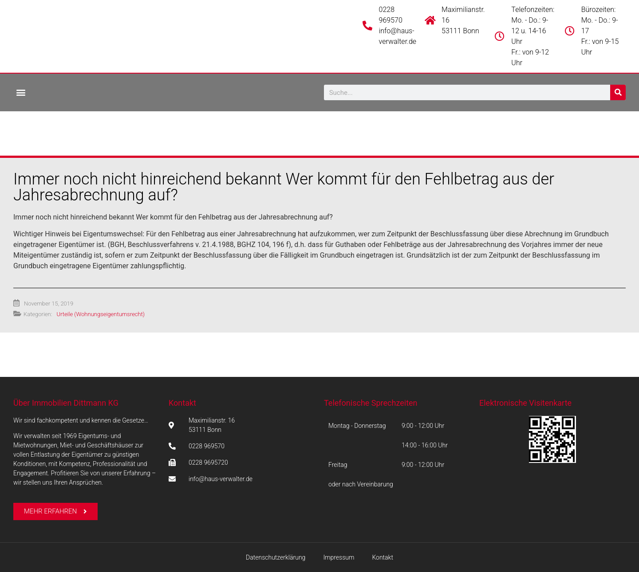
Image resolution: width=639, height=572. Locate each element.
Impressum (338, 557)
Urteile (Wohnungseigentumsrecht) (100, 314)
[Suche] (618, 92)
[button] (20, 92)
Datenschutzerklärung (275, 557)
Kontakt (182, 402)
